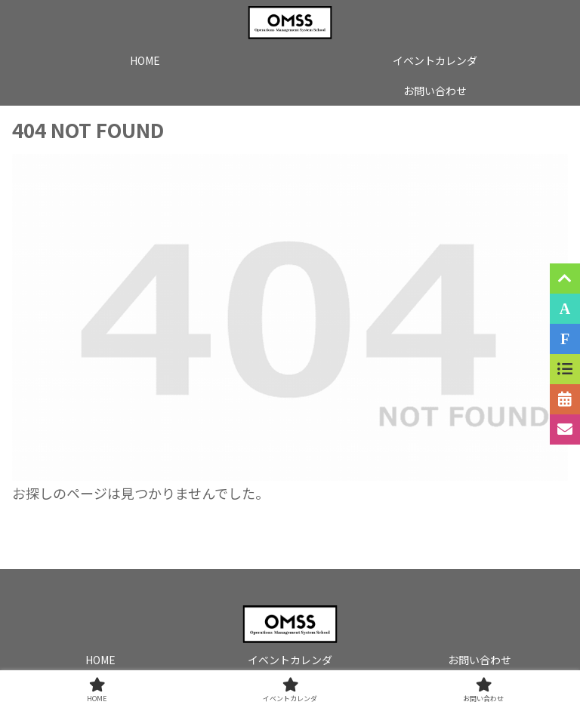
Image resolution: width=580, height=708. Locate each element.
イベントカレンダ (290, 659)
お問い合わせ (479, 659)
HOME (100, 659)
